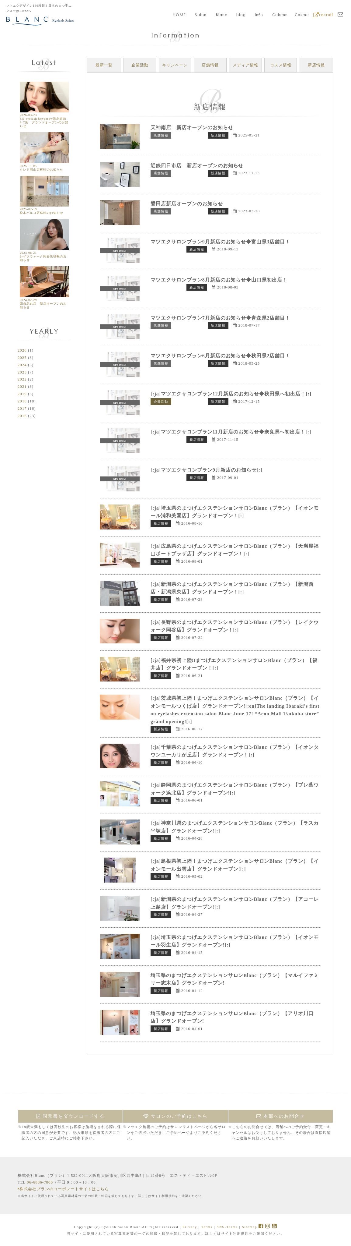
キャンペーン (175, 65)
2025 (22, 357)
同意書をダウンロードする (70, 1116)
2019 (22, 393)
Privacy (189, 1227)
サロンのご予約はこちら (175, 1116)
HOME (179, 15)
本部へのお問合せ (280, 1116)
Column (280, 15)
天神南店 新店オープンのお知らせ (192, 127)
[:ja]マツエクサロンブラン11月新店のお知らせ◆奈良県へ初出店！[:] (231, 431)
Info (259, 15)
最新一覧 (104, 65)
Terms (206, 1227)
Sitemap (249, 1227)
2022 (22, 379)
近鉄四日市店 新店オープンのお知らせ (197, 165)
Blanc (221, 15)
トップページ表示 (189, 135)
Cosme (302, 15)
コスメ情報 (280, 65)
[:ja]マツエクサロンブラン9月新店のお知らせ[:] (206, 470)
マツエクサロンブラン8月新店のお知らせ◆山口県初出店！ (219, 279)
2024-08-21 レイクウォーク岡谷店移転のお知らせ (44, 254)
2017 (22, 408)
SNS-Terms (227, 1227)
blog (241, 15)
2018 (22, 401)
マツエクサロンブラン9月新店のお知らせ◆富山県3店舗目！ (220, 241)
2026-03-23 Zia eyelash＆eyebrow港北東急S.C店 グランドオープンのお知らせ (44, 119)
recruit (323, 15)
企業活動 (139, 65)
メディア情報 (245, 65)
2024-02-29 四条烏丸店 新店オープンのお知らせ (44, 302)
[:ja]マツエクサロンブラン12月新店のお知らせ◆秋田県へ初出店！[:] (231, 393)
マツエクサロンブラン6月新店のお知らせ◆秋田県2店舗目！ (220, 355)
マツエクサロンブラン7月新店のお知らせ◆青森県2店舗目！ (220, 317)
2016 (22, 415)
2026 (22, 350)
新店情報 (316, 65)
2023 (22, 372)
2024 (22, 365)
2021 (22, 386)
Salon (201, 15)
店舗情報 (210, 65)
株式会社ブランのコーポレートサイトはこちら (63, 1189)
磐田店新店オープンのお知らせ (187, 203)
